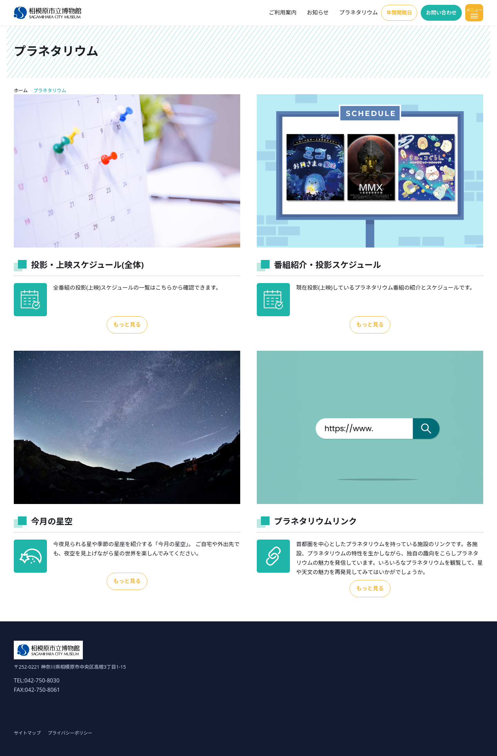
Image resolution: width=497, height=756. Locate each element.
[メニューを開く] (474, 12)
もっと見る (127, 324)
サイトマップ (27, 733)
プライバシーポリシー (70, 733)
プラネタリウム (349, 12)
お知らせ (309, 12)
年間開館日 (392, 12)
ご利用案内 (274, 12)
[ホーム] (47, 13)
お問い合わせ (439, 12)
